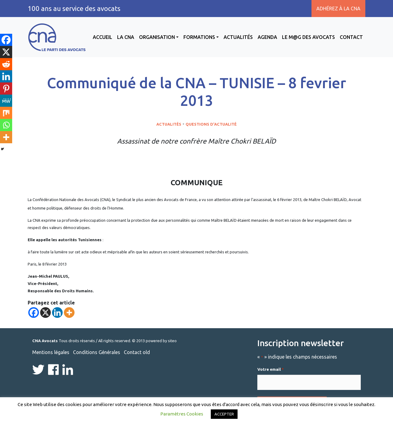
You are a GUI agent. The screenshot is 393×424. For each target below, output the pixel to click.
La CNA (125, 37)
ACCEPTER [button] (224, 414)
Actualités (238, 37)
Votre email (270, 370)
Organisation (157, 37)
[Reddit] (6, 64)
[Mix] (6, 113)
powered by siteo (161, 341)
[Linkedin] (57, 312)
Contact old (137, 352)
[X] (45, 312)
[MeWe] (6, 101)
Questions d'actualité (211, 124)
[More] (69, 312)
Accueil (102, 37)
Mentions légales (50, 352)
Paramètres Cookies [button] (181, 413)
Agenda (267, 37)
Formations (199, 37)
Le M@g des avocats (308, 37)
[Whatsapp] (6, 125)
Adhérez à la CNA (338, 8)
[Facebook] (33, 312)
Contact (351, 37)
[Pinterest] (6, 88)
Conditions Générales (96, 352)
